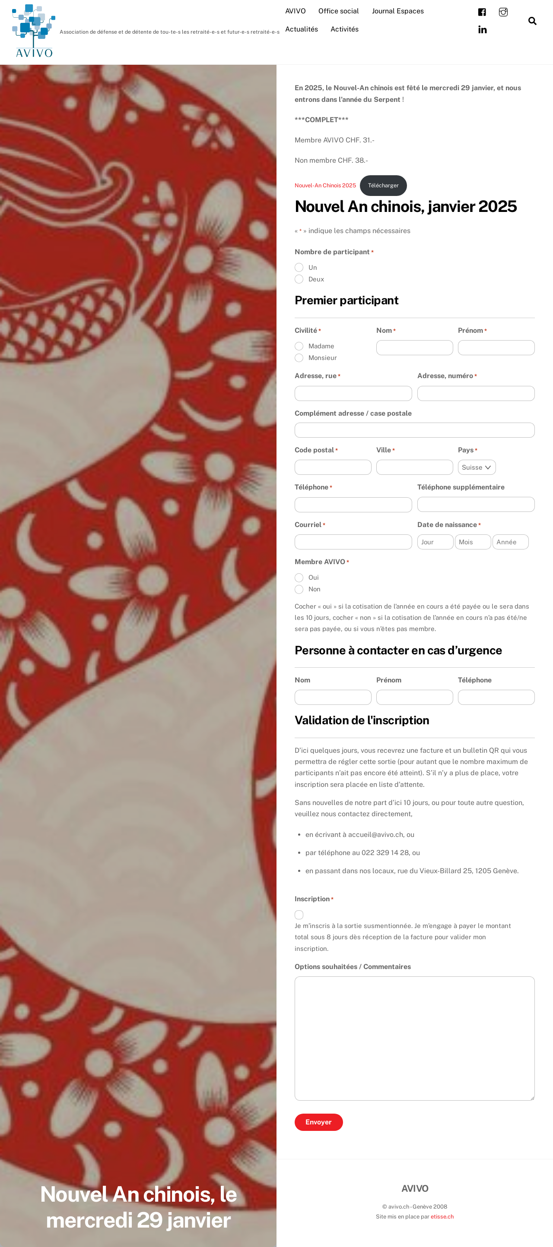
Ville (385, 450)
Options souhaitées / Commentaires (353, 967)
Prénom (472, 331)
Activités (345, 29)
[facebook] (482, 11)
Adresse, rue (317, 376)
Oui (313, 577)
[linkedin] (482, 29)
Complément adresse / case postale (353, 413)
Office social (338, 11)
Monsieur (322, 357)
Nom (386, 331)
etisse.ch (442, 1217)
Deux (316, 279)
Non (314, 589)
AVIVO (295, 11)
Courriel (310, 525)
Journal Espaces (398, 11)
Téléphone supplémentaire (461, 487)
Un (312, 267)
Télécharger (383, 185)
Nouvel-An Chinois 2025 (325, 185)
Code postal (316, 450)
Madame (321, 346)
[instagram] (503, 11)
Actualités (301, 29)
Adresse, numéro (447, 376)
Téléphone (313, 488)
